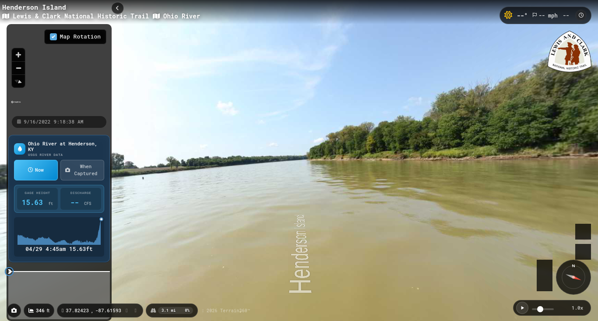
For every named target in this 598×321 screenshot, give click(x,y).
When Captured (81, 170)
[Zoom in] (18, 54)
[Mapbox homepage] (16, 106)
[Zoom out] (18, 67)
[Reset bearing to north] (18, 81)
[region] (59, 69)
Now (36, 169)
